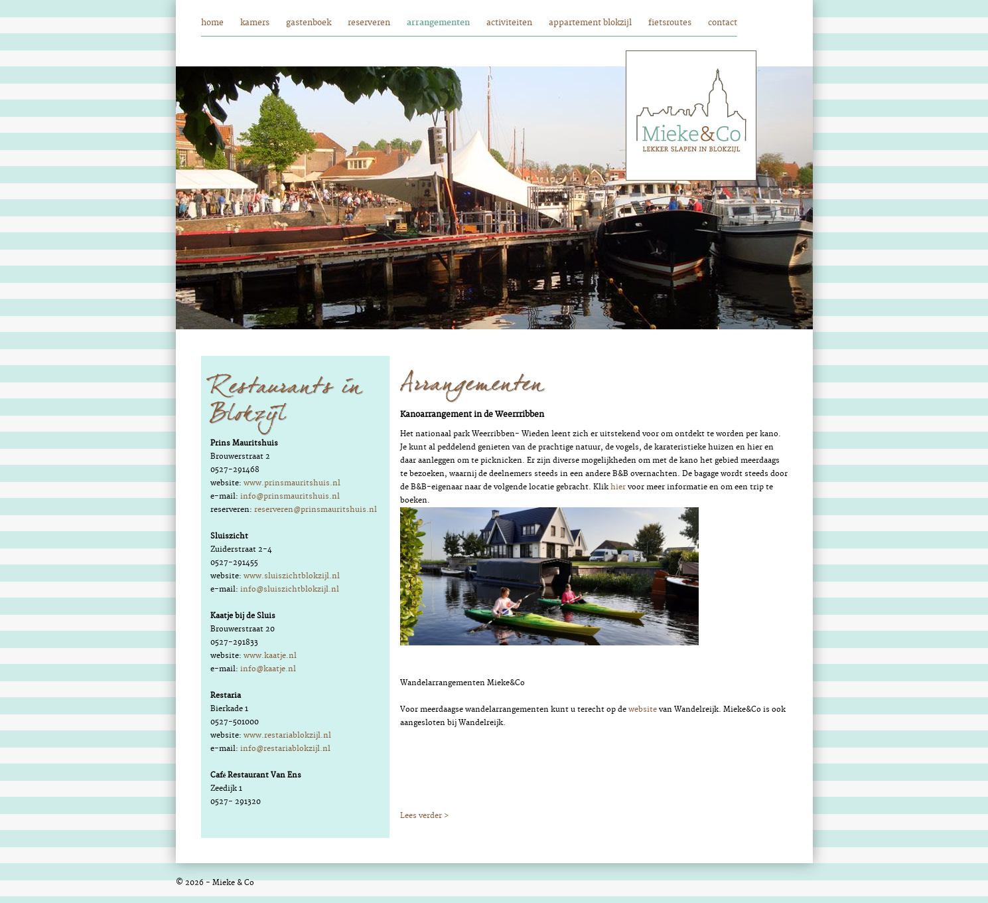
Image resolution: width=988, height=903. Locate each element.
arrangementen (438, 22)
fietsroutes (669, 22)
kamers (254, 22)
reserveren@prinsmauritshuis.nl (315, 509)
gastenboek (308, 22)
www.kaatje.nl (270, 655)
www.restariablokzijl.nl (287, 735)
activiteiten (509, 22)
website (642, 709)
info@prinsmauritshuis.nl (290, 496)
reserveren (369, 22)
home (212, 22)
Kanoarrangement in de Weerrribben (472, 414)
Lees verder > (424, 815)
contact (722, 22)
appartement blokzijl (590, 22)
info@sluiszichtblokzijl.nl (289, 589)
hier (618, 487)
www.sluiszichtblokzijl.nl (292, 576)
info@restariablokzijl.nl (285, 748)
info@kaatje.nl (268, 669)
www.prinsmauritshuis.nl (292, 483)
